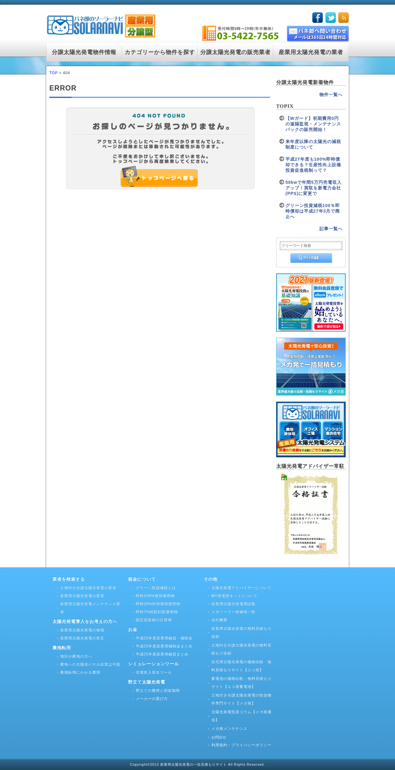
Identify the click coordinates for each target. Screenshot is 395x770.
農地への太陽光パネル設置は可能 (90, 664)
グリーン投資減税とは (156, 588)
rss (343, 17)
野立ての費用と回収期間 (158, 690)
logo (100, 24)
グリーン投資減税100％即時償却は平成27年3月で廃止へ (312, 211)
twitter (330, 17)
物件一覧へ (331, 94)
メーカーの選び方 (152, 698)
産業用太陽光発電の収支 (82, 638)
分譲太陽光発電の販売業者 (235, 52)
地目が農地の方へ (76, 656)
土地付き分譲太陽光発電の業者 (88, 588)
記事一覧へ (331, 228)
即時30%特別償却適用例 (158, 604)
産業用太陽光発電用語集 (233, 604)
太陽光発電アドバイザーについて (241, 588)
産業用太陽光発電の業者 (311, 52)
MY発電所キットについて (234, 596)
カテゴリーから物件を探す (160, 52)
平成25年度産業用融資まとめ (162, 654)
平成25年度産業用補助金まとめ (164, 646)
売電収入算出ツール (154, 672)
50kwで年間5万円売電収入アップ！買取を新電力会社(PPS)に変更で (313, 188)
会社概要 (219, 620)
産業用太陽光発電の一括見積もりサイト (194, 764)
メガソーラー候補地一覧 (233, 612)
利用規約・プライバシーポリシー (241, 745)
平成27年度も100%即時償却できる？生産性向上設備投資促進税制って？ (313, 165)
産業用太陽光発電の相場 (82, 630)
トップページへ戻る (175, 180)
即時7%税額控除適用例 (157, 612)
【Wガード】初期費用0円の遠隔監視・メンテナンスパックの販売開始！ (313, 124)
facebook (317, 17)
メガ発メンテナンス (229, 728)
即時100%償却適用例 (155, 596)
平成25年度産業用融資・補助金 (164, 638)
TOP (53, 73)
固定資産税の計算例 (154, 620)
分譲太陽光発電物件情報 (84, 52)
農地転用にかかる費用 (80, 672)
